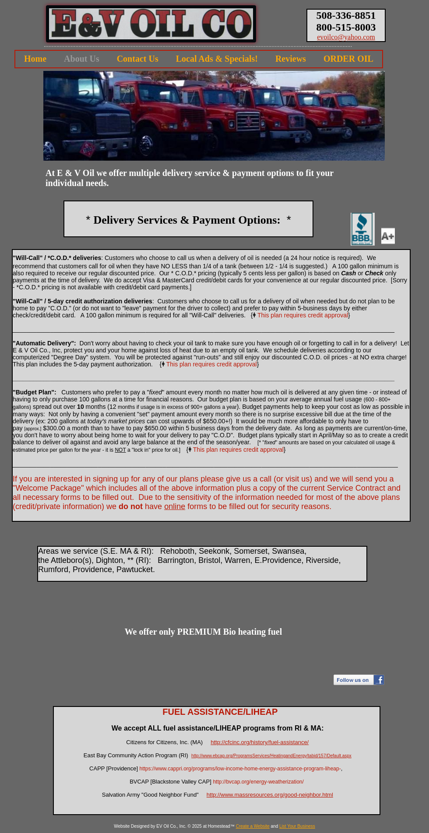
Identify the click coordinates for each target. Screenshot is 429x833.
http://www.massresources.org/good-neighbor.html (270, 794)
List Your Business (297, 826)
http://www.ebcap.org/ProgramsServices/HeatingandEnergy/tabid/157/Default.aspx (271, 755)
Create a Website (253, 826)
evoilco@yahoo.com (346, 37)
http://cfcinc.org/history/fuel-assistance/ (260, 742)
